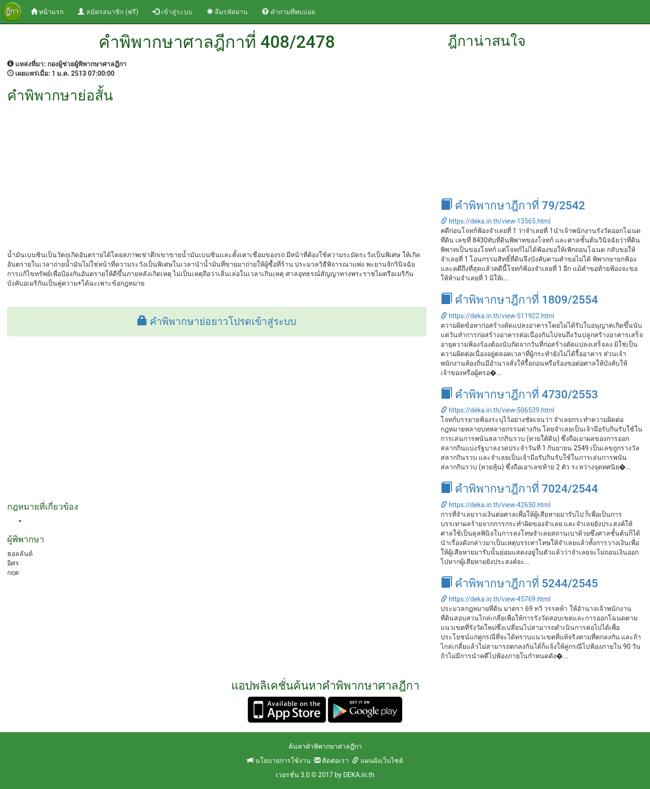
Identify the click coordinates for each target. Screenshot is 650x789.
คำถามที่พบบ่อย (288, 12)
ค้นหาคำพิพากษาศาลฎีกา (325, 746)
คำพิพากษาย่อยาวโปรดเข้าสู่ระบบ (216, 321)
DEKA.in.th (358, 775)
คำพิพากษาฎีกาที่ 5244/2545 (519, 583)
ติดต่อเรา (331, 760)
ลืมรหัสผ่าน (227, 12)
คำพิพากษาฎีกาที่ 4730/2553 (519, 394)
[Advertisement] (216, 174)
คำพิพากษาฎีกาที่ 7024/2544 (519, 488)
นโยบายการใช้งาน (278, 760)
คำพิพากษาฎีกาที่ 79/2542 (513, 205)
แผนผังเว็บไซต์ (377, 760)
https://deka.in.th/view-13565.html (496, 221)
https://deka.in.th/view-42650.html (496, 505)
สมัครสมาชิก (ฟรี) (108, 12)
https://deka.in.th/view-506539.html (497, 410)
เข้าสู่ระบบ (172, 12)
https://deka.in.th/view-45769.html (496, 599)
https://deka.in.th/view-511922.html (497, 316)
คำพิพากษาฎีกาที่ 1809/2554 (519, 299)
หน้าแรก (51, 11)
